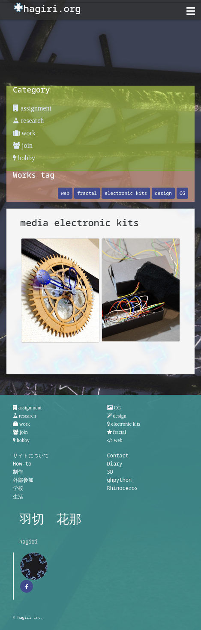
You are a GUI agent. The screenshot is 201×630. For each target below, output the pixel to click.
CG (182, 193)
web (65, 193)
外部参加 (23, 480)
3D (110, 471)
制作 (18, 471)
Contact (118, 455)
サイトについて (31, 455)
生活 (18, 496)
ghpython (119, 480)
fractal (87, 193)
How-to (22, 463)
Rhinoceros (122, 488)
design (163, 193)
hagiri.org (52, 8)
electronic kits (126, 193)
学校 (18, 488)
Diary (115, 463)
